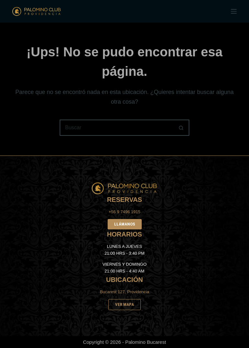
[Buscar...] (116, 128)
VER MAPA (124, 304)
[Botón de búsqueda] (181, 128)
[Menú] (234, 11)
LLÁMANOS (124, 224)
